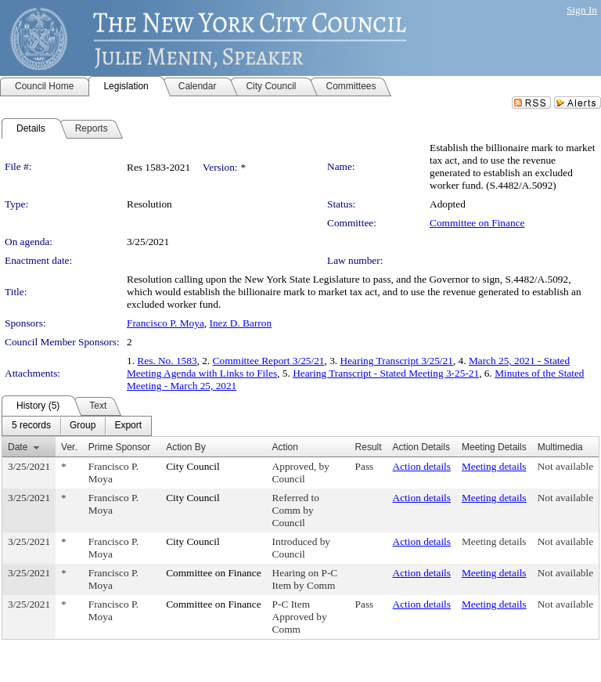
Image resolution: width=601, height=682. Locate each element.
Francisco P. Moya (165, 323)
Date (17, 447)
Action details (422, 466)
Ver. (69, 447)
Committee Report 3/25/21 (269, 360)
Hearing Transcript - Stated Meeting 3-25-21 (386, 373)
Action (285, 447)
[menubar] (77, 426)
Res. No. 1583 (166, 360)
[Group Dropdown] (82, 426)
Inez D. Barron (241, 323)
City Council (193, 466)
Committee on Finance (477, 223)
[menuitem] (31, 426)
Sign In (582, 10)
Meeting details (494, 466)
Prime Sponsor (119, 447)
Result (368, 447)
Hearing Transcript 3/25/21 (396, 360)
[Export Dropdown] (128, 426)
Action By (186, 447)
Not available (565, 466)
